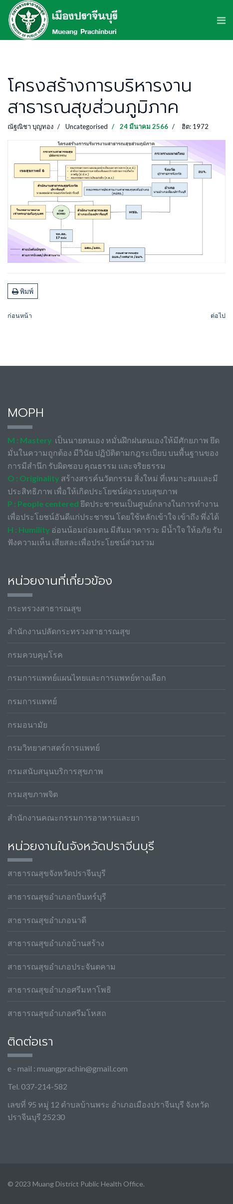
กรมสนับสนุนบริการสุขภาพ (55, 771)
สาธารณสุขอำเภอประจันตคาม (61, 966)
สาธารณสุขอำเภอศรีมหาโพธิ (59, 989)
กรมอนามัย (27, 724)
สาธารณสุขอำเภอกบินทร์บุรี (56, 896)
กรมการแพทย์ (32, 701)
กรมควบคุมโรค (35, 654)
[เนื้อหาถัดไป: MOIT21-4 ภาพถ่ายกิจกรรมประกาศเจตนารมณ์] (218, 316)
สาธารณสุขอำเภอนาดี (46, 920)
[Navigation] (221, 20)
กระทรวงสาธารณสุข (44, 608)
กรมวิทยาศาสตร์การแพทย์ (53, 747)
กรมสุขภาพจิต (32, 794)
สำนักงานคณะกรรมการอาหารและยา (73, 817)
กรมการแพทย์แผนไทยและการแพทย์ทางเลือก (86, 677)
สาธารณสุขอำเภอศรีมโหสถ (56, 1013)
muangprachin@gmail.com (82, 1068)
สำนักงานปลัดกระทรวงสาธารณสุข (68, 631)
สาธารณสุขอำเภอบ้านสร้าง (55, 943)
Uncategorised (86, 126)
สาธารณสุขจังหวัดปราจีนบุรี (56, 873)
